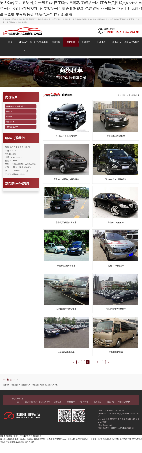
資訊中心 (111, 411)
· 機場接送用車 (12, 138)
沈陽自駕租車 (15, 394)
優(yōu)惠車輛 (41, 42)
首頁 (10, 42)
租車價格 (86, 42)
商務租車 (71, 42)
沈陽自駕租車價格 (38, 394)
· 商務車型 (10, 126)
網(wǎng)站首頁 (18, 409)
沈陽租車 (6, 394)
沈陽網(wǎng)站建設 (119, 438)
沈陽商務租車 (25, 394)
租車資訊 (117, 42)
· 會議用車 (10, 132)
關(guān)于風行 (25, 46)
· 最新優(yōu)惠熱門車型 (17, 114)
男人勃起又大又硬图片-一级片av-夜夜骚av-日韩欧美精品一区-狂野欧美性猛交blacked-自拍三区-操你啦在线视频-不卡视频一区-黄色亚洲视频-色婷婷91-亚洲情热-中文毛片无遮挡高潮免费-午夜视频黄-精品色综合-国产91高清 (71, 8)
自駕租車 (56, 42)
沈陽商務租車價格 (51, 394)
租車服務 (101, 42)
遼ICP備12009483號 (106, 435)
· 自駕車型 (10, 120)
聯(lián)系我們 (132, 42)
